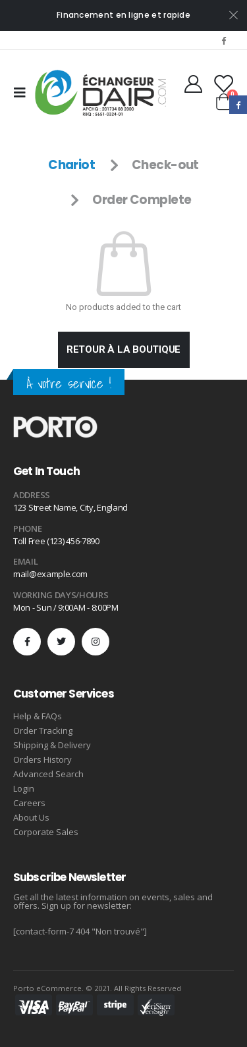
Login (23, 788)
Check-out (165, 165)
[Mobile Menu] (23, 93)
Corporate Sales (45, 832)
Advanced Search (48, 774)
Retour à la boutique (124, 349)
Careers (29, 803)
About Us (31, 817)
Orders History (42, 759)
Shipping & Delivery (52, 745)
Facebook (238, 104)
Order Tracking (42, 730)
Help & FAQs (37, 716)
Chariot (71, 165)
